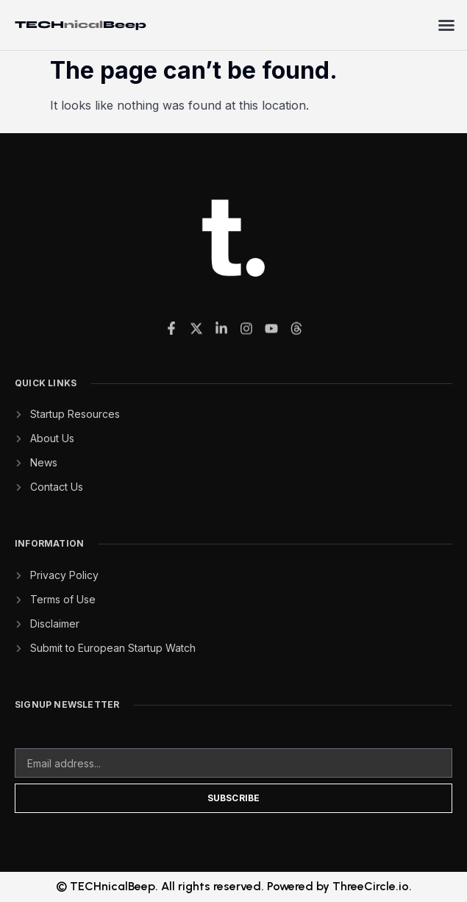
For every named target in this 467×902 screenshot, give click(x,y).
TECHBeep (80, 24)
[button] (446, 25)
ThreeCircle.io (370, 886)
